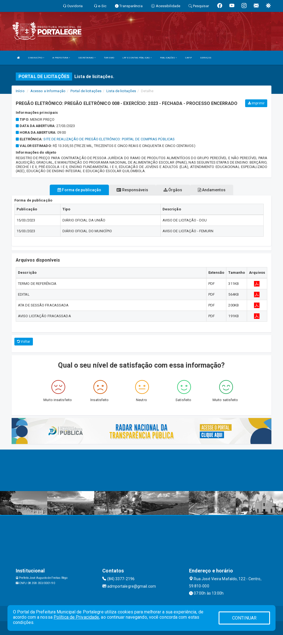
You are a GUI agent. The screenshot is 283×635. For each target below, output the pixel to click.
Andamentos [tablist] (212, 190)
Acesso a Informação (47, 91)
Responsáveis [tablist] (132, 190)
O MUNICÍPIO (36, 57)
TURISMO (109, 57)
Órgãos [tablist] (173, 190)
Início (20, 91)
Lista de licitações (121, 91)
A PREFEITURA (61, 57)
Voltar (23, 342)
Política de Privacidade (76, 617)
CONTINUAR (244, 618)
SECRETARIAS (87, 57)
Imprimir (256, 103)
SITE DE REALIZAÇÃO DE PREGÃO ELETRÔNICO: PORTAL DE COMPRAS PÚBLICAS (109, 139)
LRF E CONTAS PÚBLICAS (137, 57)
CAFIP (188, 57)
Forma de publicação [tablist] (79, 190)
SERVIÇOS (205, 57)
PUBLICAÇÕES (168, 57)
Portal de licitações (85, 91)
